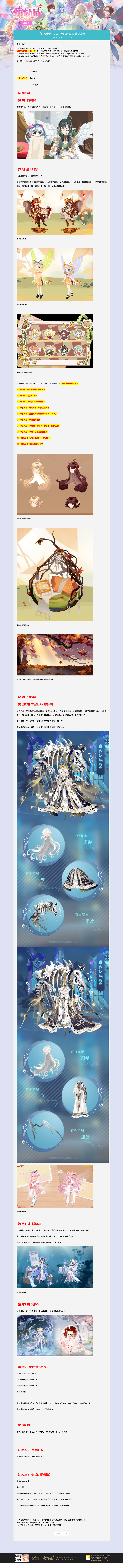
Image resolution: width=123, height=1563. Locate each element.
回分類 (58, 1533)
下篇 (65, 1533)
